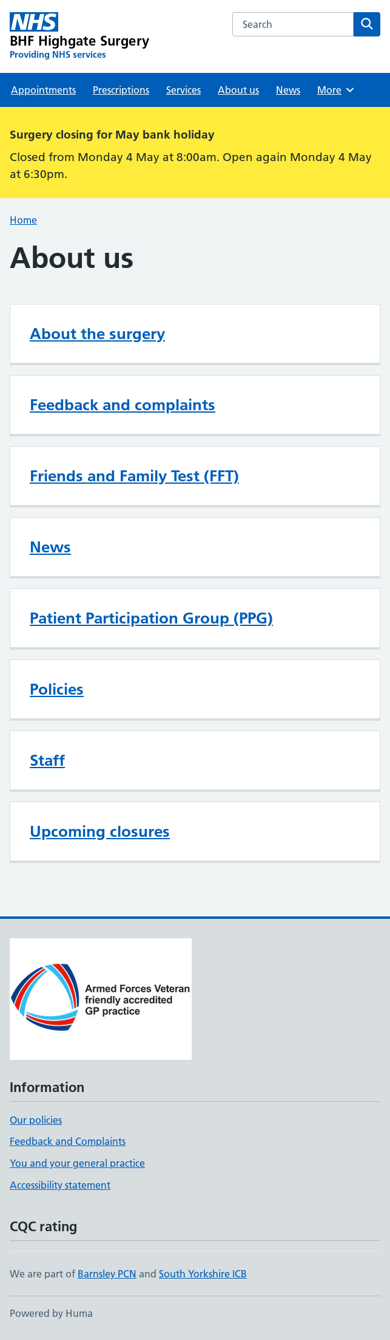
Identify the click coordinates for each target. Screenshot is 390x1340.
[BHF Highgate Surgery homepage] (79, 36)
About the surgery (97, 333)
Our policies (36, 1120)
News (288, 90)
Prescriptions (121, 90)
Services (183, 90)
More (336, 90)
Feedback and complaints (122, 404)
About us (238, 90)
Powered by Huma (51, 1313)
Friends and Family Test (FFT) (134, 476)
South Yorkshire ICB (203, 1274)
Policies (57, 689)
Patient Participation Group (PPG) (151, 618)
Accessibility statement (60, 1185)
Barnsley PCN (107, 1274)
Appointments (43, 90)
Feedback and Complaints (68, 1141)
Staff (47, 760)
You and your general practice (77, 1163)
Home (23, 220)
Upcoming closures (100, 831)
